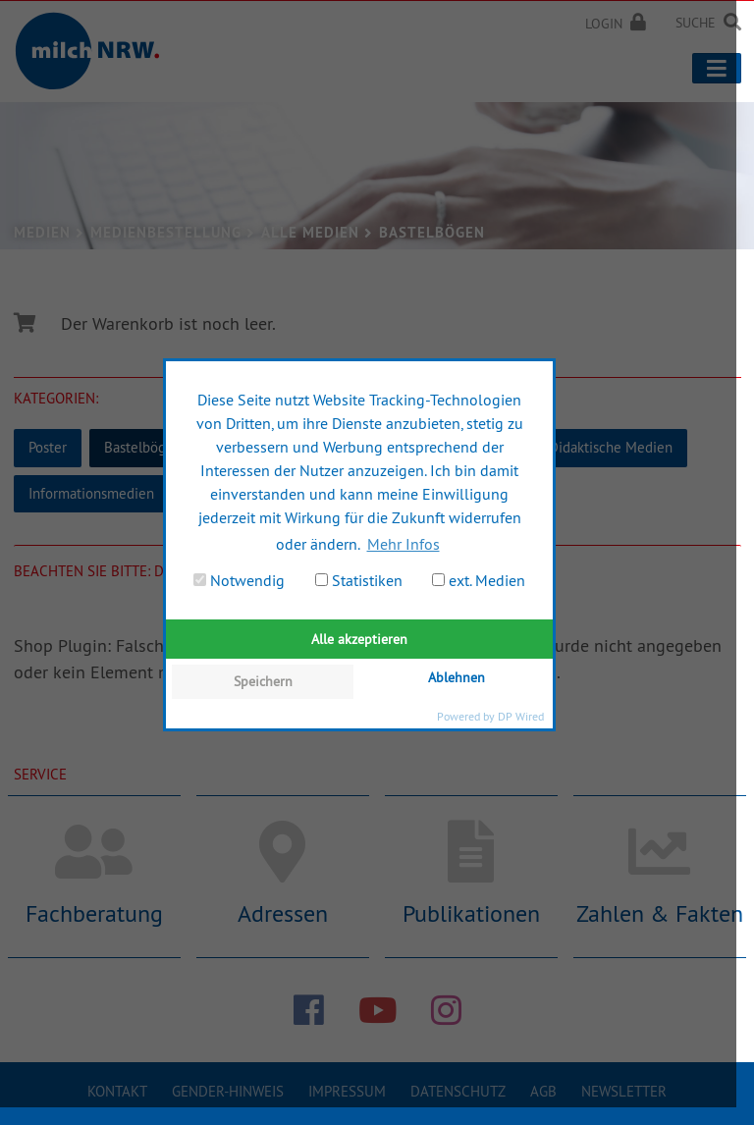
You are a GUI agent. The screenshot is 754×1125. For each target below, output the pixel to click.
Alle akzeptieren (359, 639)
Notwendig (239, 580)
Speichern (263, 681)
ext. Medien (478, 580)
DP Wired (521, 716)
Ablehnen (456, 677)
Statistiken (359, 580)
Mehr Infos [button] (403, 544)
